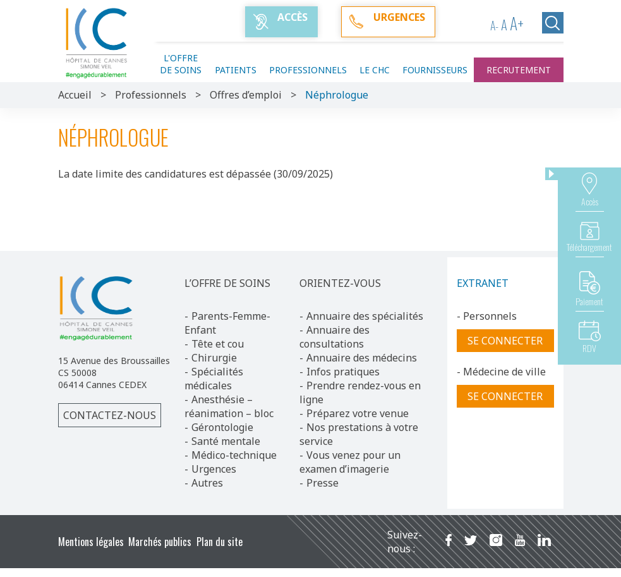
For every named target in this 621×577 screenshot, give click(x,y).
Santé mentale (225, 441)
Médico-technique (234, 455)
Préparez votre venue (357, 413)
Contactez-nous (109, 415)
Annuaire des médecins (361, 358)
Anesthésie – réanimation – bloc (229, 406)
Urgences (213, 469)
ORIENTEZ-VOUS (340, 283)
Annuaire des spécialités (364, 316)
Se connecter (505, 341)
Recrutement (518, 70)
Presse (322, 483)
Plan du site (219, 541)
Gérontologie (222, 427)
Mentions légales (91, 541)
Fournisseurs (434, 70)
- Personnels (487, 316)
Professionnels (308, 70)
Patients (235, 70)
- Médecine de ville (501, 372)
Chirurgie (214, 358)
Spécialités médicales (213, 378)
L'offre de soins (181, 64)
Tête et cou (217, 344)
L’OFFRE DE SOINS (227, 283)
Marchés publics (159, 541)
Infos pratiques (343, 372)
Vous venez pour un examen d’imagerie (350, 462)
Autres (207, 483)
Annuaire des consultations (334, 337)
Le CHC (374, 70)
